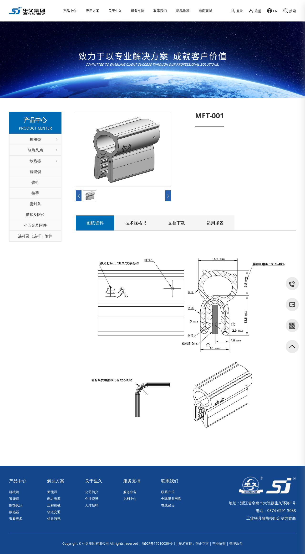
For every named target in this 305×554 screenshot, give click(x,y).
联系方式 (167, 492)
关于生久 (115, 10)
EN (272, 10)
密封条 (35, 203)
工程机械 (54, 505)
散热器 (43, 160)
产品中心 (69, 10)
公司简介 (91, 492)
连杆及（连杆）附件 (35, 236)
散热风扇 (42, 150)
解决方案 (55, 481)
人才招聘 (91, 505)
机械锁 (43, 139)
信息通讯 (54, 518)
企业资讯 (91, 498)
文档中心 (130, 498)
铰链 (35, 182)
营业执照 (219, 543)
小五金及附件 (35, 225)
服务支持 (137, 10)
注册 (255, 11)
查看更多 (15, 518)
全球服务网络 (171, 498)
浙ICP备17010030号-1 (158, 543)
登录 (236, 10)
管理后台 (236, 543)
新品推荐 (182, 10)
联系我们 (160, 10)
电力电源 (54, 498)
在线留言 (167, 505)
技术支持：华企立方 (194, 543)
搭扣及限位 (35, 214)
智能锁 (35, 171)
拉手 (35, 193)
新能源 (52, 492)
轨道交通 (54, 512)
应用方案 (92, 10)
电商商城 (205, 10)
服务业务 (130, 492)
